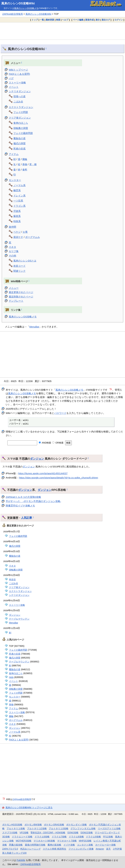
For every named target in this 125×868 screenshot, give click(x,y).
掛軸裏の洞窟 (20, 128)
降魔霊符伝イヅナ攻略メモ (20, 505)
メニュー (14, 288)
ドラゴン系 (19, 205)
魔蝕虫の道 (19, 138)
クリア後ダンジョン (20, 117)
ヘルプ (65, 20)
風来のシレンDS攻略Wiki (18, 3)
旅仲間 (12, 226)
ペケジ (17, 231)
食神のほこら (20, 122)
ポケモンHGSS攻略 (12, 824)
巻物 (24, 164)
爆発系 (17, 216)
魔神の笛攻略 (54, 844)
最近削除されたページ (21, 296)
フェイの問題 (20, 112)
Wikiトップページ (18, 69)
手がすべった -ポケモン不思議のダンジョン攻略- (33, 501)
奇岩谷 (12, 579)
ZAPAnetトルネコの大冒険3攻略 (23, 497)
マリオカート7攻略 (67, 840)
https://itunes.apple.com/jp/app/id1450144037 (43, 473)
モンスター (15, 180)
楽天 (108, 849)
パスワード (60, 413)
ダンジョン (37, 458)
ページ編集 (78, 20)
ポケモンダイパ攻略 (76, 824)
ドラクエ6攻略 (42, 836)
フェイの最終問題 (23, 133)
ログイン (118, 20)
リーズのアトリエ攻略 (109, 828)
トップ (35, 20)
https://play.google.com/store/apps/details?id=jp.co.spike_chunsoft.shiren (58, 477)
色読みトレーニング (30, 849)
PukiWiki (21, 860)
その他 (12, 255)
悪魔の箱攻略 (16, 844)
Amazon (100, 849)
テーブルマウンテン (19, 619)
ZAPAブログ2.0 (10, 849)
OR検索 (57, 442)
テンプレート (16, 300)
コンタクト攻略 (85, 844)
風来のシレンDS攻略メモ (26, 8)
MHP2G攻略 (85, 840)
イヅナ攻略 (69, 844)
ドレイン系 (19, 195)
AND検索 (45, 442)
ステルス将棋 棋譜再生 (54, 849)
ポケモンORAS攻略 (54, 824)
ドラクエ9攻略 (93, 836)
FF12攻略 (108, 836)
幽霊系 (17, 190)
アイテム (14, 154)
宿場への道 (19, 96)
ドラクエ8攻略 (76, 836)
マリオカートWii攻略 (44, 840)
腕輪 (24, 159)
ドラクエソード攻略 (22, 836)
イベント (14, 87)
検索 (58, 20)
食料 (24, 169)
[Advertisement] (62, 31)
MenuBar (34, 326)
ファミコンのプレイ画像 (81, 849)
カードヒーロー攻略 (105, 844)
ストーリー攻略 (17, 82)
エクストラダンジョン (21, 107)
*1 (111, 389)
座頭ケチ (18, 237)
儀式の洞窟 (19, 143)
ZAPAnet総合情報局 (12, 14)
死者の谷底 (19, 148)
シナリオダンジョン (20, 91)
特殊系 (17, 221)
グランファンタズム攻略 (83, 828)
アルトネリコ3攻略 (58, 828)
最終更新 (50, 20)
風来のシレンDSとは (24, 260)
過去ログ (106, 20)
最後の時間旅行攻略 (35, 844)
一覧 (42, 20)
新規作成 (89, 20)
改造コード (19, 265)
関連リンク (19, 270)
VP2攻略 (24, 832)
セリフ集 (14, 251)
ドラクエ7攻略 (59, 836)
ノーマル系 (19, 185)
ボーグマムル (32, 237)
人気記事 (26, 517)
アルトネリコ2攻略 (37, 828)
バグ (11, 78)
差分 (98, 20)
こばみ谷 (18, 101)
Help (11, 677)
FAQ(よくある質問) (19, 74)
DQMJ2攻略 (87, 832)
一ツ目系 (18, 200)
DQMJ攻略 (72, 832)
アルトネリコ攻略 (16, 828)
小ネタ (12, 247)
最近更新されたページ (21, 292)
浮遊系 (17, 211)
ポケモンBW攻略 (33, 824)
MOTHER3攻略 (23, 840)
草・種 (33, 164)
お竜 (25, 231)
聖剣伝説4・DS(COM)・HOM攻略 (48, 832)
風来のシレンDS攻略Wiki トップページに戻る (29, 807)
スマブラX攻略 (9, 832)
